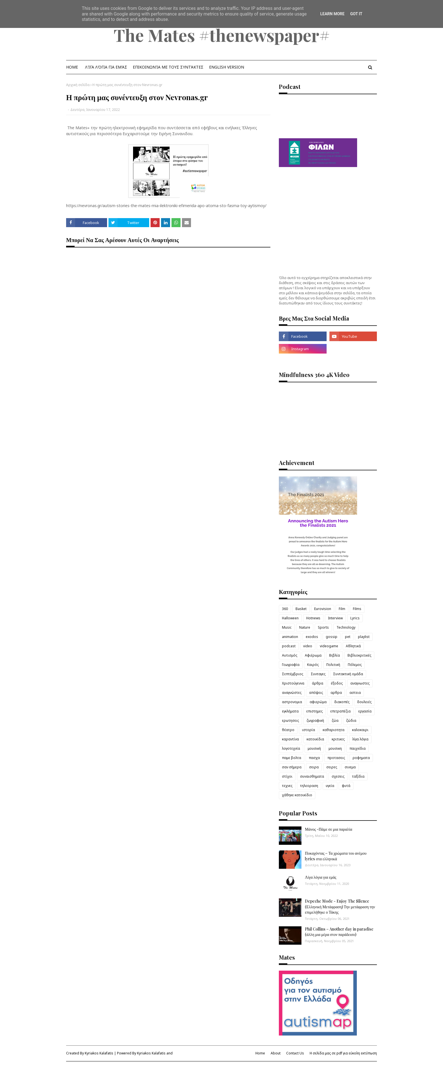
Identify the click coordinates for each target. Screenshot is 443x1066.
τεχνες (287, 785)
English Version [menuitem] (226, 67)
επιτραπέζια (340, 711)
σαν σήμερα (291, 767)
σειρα (314, 767)
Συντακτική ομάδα (348, 674)
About (276, 1053)
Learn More (332, 14)
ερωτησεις (290, 720)
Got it (356, 14)
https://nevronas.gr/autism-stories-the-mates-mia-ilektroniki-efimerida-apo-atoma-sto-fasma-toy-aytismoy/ (166, 205)
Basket (301, 608)
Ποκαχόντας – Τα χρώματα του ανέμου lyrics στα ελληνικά (335, 855)
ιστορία (308, 729)
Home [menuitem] (72, 67)
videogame (329, 646)
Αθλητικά (353, 646)
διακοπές (341, 701)
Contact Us (295, 1053)
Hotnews (313, 618)
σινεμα (350, 767)
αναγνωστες (360, 683)
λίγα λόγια (360, 739)
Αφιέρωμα (313, 655)
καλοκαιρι (360, 729)
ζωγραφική (315, 720)
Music (287, 627)
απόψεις (316, 692)
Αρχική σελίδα (78, 84)
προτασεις (336, 757)
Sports (323, 627)
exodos (312, 636)
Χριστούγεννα (293, 683)
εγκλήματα (290, 711)
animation (290, 636)
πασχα (314, 757)
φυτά (346, 785)
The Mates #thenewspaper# (222, 34)
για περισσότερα (105, 133)
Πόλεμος (355, 664)
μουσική (314, 748)
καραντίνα (290, 739)
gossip (331, 636)
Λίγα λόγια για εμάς (320, 877)
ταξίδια (358, 776)
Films (357, 608)
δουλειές (364, 701)
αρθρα (336, 692)
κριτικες (338, 739)
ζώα (335, 720)
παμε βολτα (291, 757)
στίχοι (287, 776)
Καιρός (313, 664)
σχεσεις (338, 776)
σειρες (331, 767)
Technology (345, 627)
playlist (364, 636)
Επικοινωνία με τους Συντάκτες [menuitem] (168, 67)
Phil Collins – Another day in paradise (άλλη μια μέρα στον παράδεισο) (339, 931)
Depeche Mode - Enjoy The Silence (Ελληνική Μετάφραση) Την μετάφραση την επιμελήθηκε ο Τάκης (340, 906)
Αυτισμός (289, 655)
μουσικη (335, 748)
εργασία (365, 711)
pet (347, 636)
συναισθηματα (312, 776)
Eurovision (322, 608)
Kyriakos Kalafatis (99, 1053)
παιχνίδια (357, 748)
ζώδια (351, 720)
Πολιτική (333, 664)
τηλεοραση (309, 785)
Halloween (290, 618)
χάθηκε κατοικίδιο (297, 795)
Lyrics (355, 618)
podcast (289, 646)
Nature (304, 627)
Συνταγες (318, 674)
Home (260, 1053)
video (307, 646)
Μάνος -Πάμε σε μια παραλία (328, 829)
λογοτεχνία (291, 748)
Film (342, 608)
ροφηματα (361, 757)
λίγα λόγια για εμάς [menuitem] (106, 67)
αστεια (355, 692)
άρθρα (317, 683)
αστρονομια (292, 701)
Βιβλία (334, 655)
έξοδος (337, 683)
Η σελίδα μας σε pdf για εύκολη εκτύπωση (343, 1053)
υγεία (330, 785)
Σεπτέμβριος (292, 674)
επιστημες (314, 711)
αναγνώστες (291, 692)
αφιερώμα (318, 701)
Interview (335, 618)
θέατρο (288, 729)
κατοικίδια (315, 739)
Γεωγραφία (290, 664)
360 (285, 608)
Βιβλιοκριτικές (359, 655)
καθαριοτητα (333, 729)
